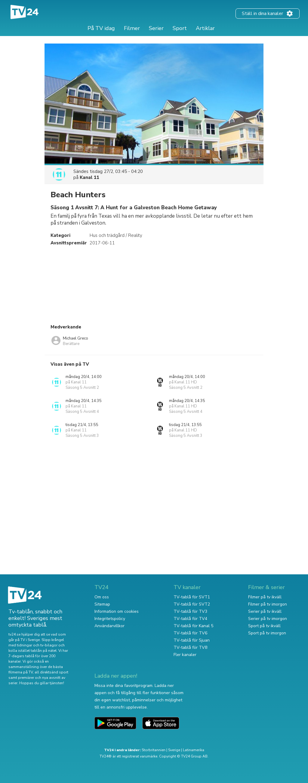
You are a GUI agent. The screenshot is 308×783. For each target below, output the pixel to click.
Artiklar (205, 28)
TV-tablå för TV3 (190, 611)
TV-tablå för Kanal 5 (193, 626)
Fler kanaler (185, 655)
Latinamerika (193, 750)
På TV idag (101, 28)
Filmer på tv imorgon (267, 604)
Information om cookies (116, 611)
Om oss (101, 597)
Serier (156, 28)
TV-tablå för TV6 (190, 633)
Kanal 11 (89, 177)
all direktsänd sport (51, 672)
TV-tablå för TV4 (190, 618)
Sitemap (102, 604)
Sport (180, 28)
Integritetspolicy (109, 618)
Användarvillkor (109, 626)
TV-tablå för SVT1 (192, 597)
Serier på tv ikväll (265, 611)
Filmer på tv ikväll (265, 597)
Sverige (174, 750)
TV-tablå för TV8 (190, 647)
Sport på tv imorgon (267, 633)
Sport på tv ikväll (264, 626)
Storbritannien (153, 750)
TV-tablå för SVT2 (192, 604)
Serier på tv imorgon (267, 618)
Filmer (132, 28)
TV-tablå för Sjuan (192, 640)
